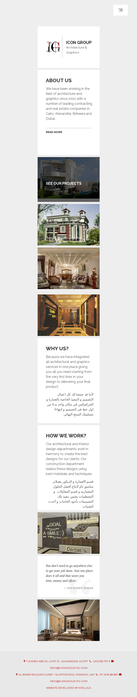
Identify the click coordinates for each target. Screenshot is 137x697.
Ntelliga (85, 687)
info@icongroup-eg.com (68, 667)
